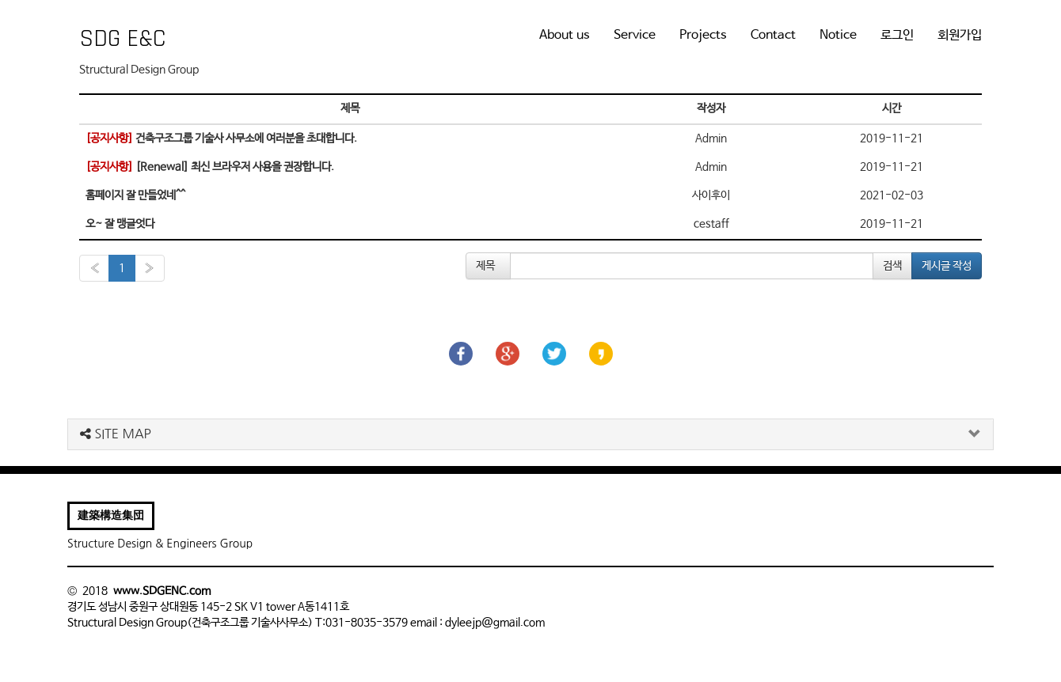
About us (564, 35)
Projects (703, 35)
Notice (838, 35)
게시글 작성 (947, 266)
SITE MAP (115, 433)
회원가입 (959, 35)
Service (635, 35)
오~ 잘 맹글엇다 (120, 224)
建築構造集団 (111, 516)
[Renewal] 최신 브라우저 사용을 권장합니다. (210, 167)
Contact (773, 35)
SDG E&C (122, 39)
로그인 (897, 35)
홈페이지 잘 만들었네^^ (135, 195)
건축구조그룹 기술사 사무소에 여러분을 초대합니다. (221, 138)
